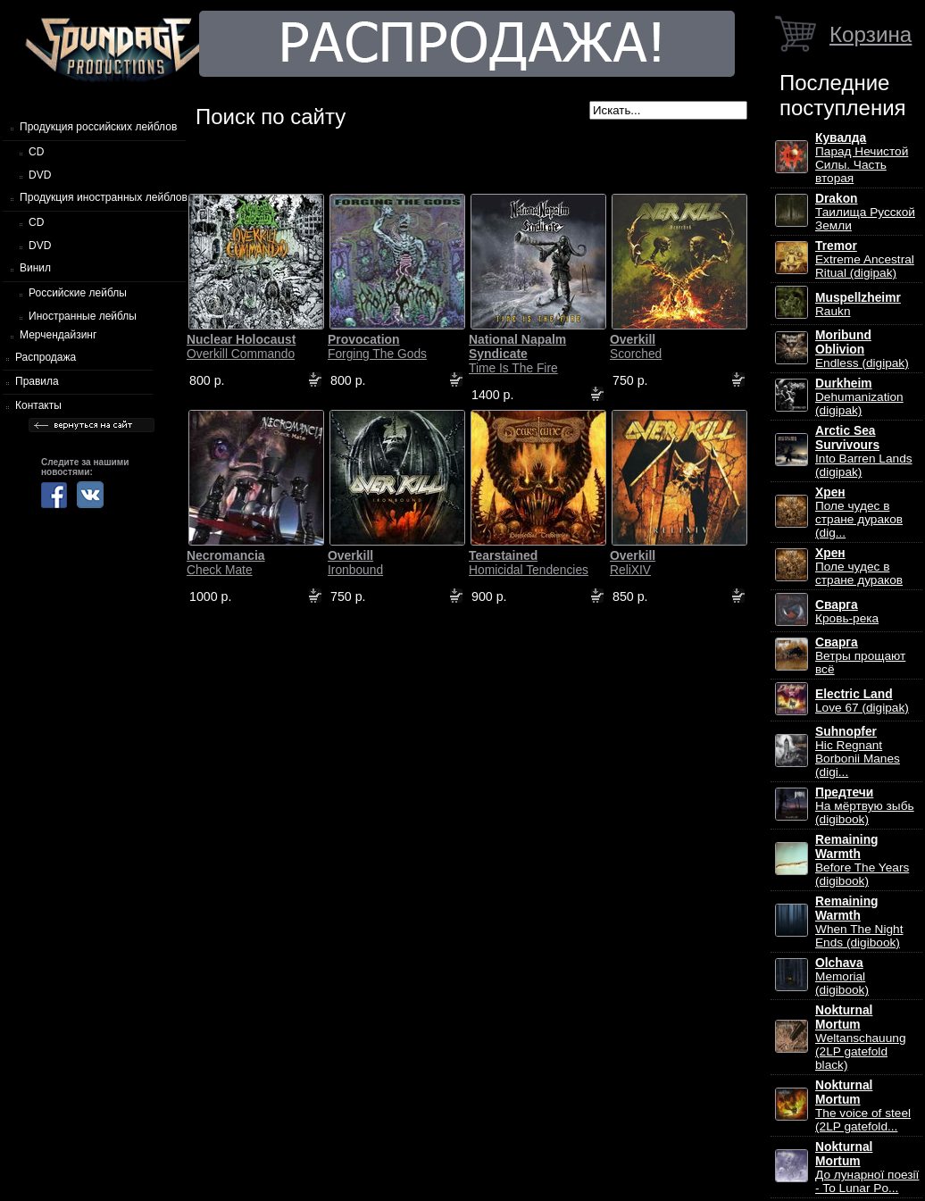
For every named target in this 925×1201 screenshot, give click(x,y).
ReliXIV (632, 562)
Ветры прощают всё (860, 656)
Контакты (38, 405)
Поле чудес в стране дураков (859, 566)
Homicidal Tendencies (528, 562)
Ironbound (355, 562)
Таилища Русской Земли (865, 212)
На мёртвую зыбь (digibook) (864, 806)
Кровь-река (847, 611)
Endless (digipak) (862, 349)
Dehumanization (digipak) (859, 397)
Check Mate (226, 562)
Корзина (870, 34)
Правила (37, 381)
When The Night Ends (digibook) (859, 922)
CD (36, 152)
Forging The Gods (377, 346)
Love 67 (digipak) (862, 701)
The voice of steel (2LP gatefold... (863, 1106)
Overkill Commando (241, 346)
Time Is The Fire (517, 353)
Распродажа (45, 357)
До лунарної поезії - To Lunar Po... (867, 1167)
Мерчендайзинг (58, 335)
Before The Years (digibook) (862, 860)
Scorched (636, 346)
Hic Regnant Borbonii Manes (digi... (857, 752)
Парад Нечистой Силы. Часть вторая (861, 158)
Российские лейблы (78, 293)
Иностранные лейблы (83, 316)
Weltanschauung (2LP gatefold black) (860, 1038)
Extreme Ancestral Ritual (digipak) (864, 259)
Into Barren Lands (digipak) (863, 451)
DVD (40, 175)
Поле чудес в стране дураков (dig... (859, 512)
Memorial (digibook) (842, 976)
